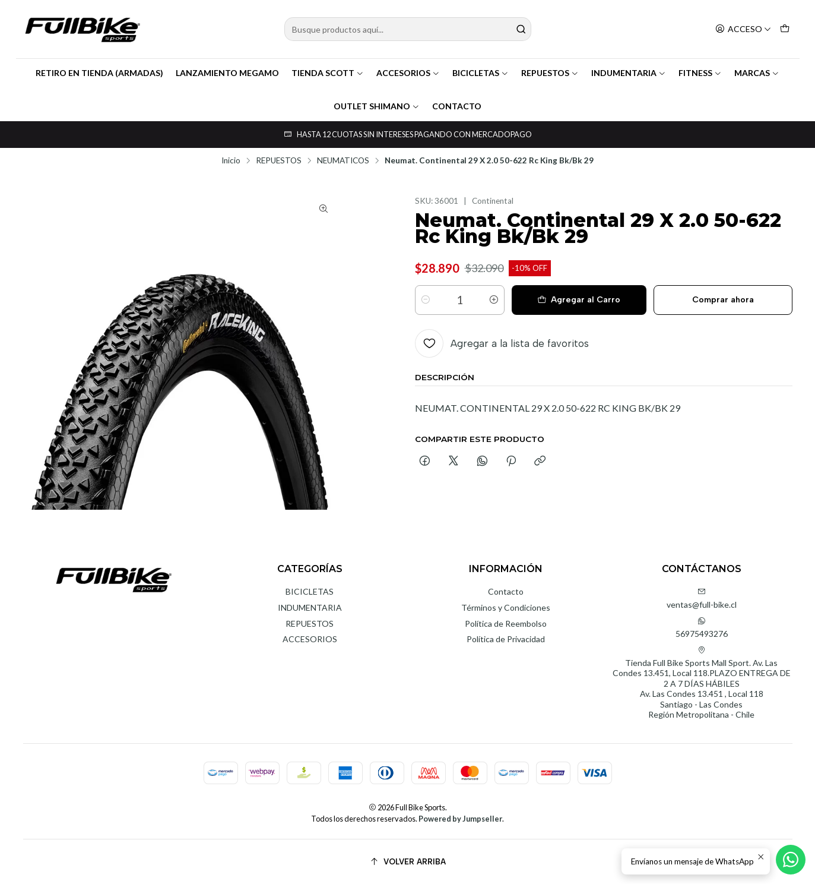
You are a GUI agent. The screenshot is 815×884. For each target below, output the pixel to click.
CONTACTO (456, 106)
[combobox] (407, 29)
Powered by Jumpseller (460, 818)
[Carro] (785, 29)
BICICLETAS (480, 73)
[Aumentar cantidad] (494, 300)
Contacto (506, 591)
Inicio (230, 161)
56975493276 (702, 628)
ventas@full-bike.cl (702, 599)
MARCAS (756, 73)
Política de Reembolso (506, 623)
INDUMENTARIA (628, 73)
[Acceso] (743, 29)
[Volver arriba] (407, 862)
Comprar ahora (723, 300)
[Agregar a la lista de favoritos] (502, 343)
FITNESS (700, 73)
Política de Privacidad (506, 639)
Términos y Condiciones (505, 607)
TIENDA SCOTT (327, 73)
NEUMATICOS (343, 161)
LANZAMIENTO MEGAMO (227, 73)
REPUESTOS (550, 73)
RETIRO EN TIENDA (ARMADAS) (99, 73)
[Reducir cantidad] (426, 300)
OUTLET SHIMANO (377, 106)
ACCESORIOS (408, 73)
